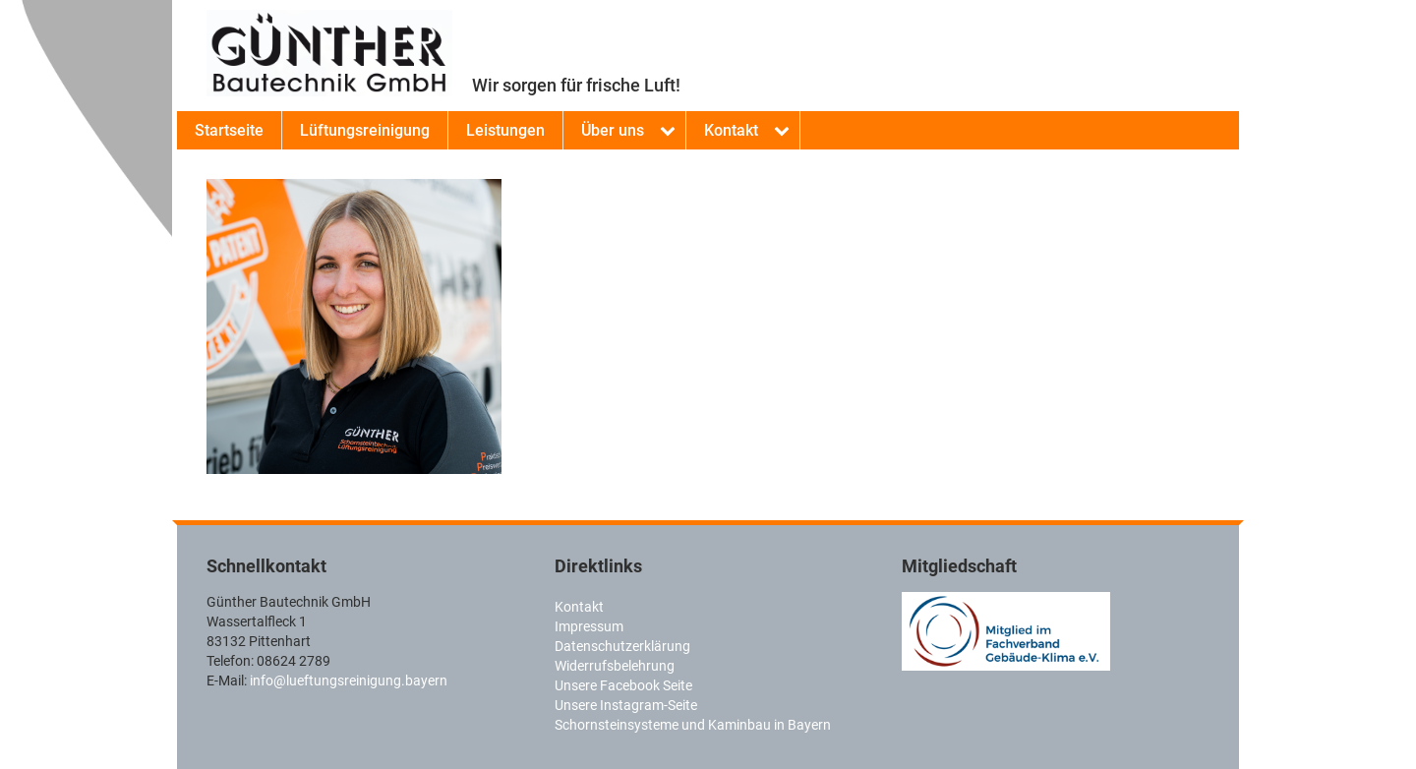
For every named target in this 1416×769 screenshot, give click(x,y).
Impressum (589, 626)
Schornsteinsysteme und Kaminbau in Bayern (693, 725)
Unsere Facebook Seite (623, 685)
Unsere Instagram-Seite (626, 705)
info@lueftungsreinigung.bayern (348, 680)
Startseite (229, 130)
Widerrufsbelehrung (615, 666)
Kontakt (731, 130)
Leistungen (505, 130)
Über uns (612, 130)
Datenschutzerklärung (622, 646)
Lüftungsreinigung (365, 130)
